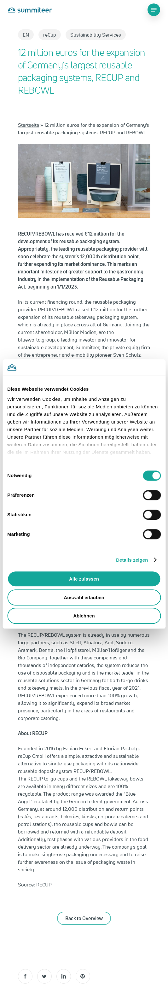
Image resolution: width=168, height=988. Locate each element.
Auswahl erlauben (84, 597)
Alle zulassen (84, 579)
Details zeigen (132, 560)
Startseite (28, 125)
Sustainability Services (95, 35)
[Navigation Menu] (154, 10)
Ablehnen (84, 615)
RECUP (44, 884)
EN (26, 35)
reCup (49, 35)
